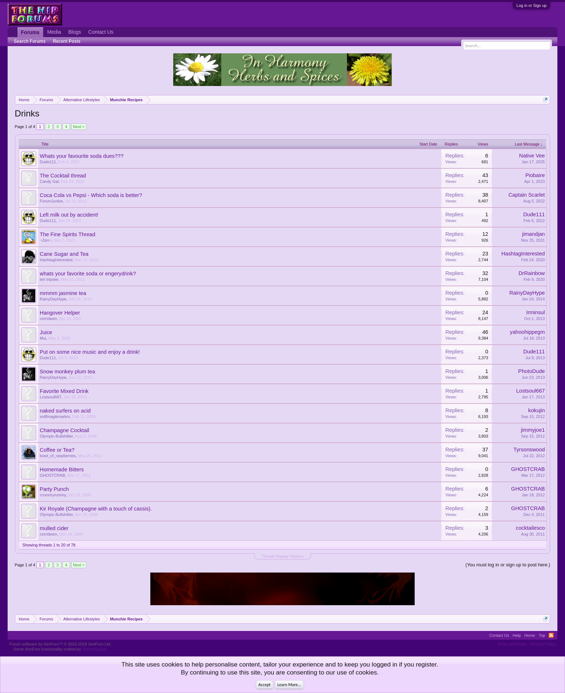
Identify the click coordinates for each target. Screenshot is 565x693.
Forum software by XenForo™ (60, 644)
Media (54, 32)
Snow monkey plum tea (67, 371)
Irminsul (535, 312)
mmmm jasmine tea (63, 293)
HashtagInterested (56, 260)
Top (542, 635)
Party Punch (54, 489)
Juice (46, 332)
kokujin (536, 410)
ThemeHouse (94, 649)
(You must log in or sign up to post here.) (508, 564)
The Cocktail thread (63, 176)
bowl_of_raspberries (58, 456)
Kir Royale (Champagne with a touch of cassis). (96, 509)
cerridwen (48, 318)
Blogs (74, 32)
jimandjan (533, 234)
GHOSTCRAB (52, 475)
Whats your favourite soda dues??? (82, 156)
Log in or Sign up (531, 5)
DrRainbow (532, 273)
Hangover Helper (60, 313)
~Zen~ (46, 240)
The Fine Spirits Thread (67, 234)
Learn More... (289, 684)
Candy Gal (49, 181)
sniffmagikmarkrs (55, 416)
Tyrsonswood (529, 449)
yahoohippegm (527, 332)
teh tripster (49, 279)
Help (517, 635)
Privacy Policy (543, 644)
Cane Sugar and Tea (64, 254)
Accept (265, 684)
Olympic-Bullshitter (56, 436)
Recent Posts (67, 41)
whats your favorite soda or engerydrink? (88, 273)
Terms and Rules (512, 644)
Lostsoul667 (50, 397)
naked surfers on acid (65, 411)
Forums (30, 32)
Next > (79, 126)
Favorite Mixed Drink (64, 391)
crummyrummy (53, 495)
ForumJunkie (51, 201)
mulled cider (54, 528)
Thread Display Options (283, 556)
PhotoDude (531, 371)
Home (529, 635)
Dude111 (48, 162)
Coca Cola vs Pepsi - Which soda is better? (91, 195)
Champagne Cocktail (64, 430)
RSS (551, 635)
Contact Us (100, 32)
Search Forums (30, 41)
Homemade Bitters (62, 469)
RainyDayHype (53, 299)
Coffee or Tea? (57, 450)
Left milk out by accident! (69, 215)
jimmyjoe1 (533, 430)
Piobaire (535, 175)
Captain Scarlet (526, 195)
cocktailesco (530, 528)
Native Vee (532, 156)
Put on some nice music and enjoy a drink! (90, 352)
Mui (43, 338)
